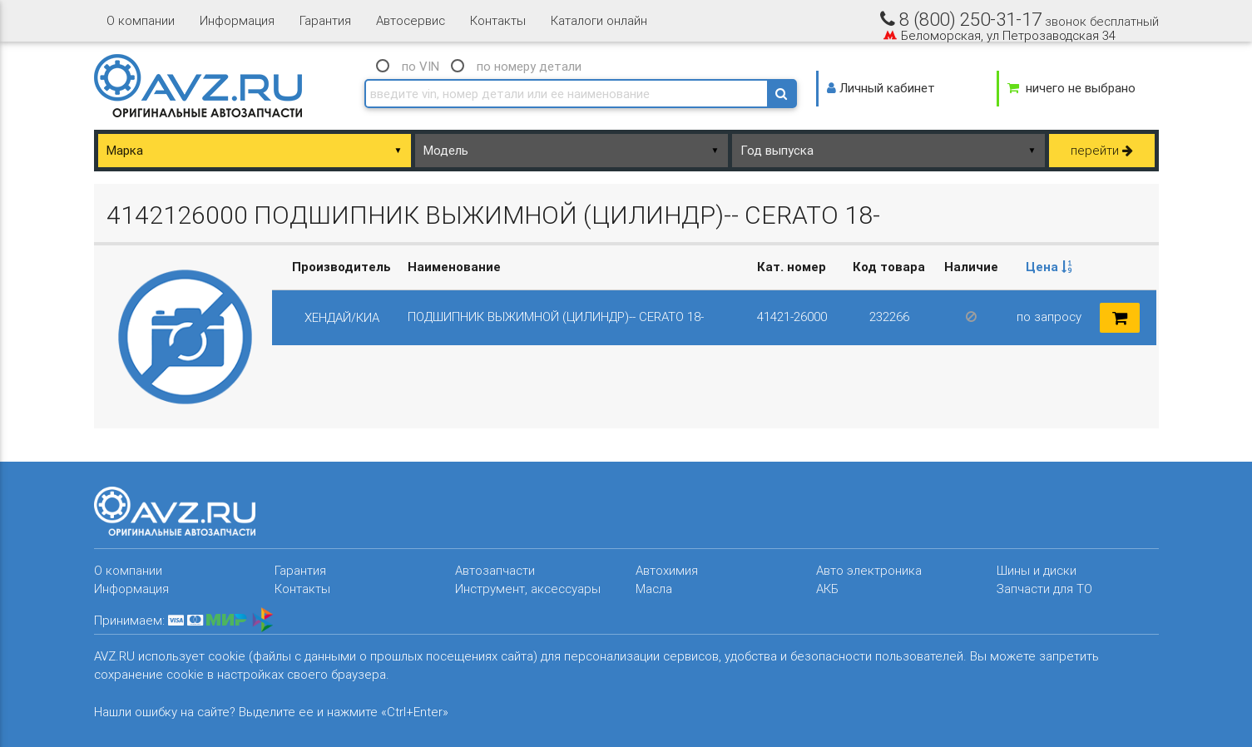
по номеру (529, 66)
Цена (1049, 267)
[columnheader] (1049, 267)
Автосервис (410, 20)
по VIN (420, 66)
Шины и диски (1036, 570)
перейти (1102, 150)
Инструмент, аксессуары (528, 588)
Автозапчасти (495, 570)
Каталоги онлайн (599, 20)
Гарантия (325, 20)
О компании (140, 20)
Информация (237, 20)
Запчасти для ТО (1044, 588)
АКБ (827, 588)
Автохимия (667, 570)
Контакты (498, 20)
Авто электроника (869, 570)
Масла (654, 588)
